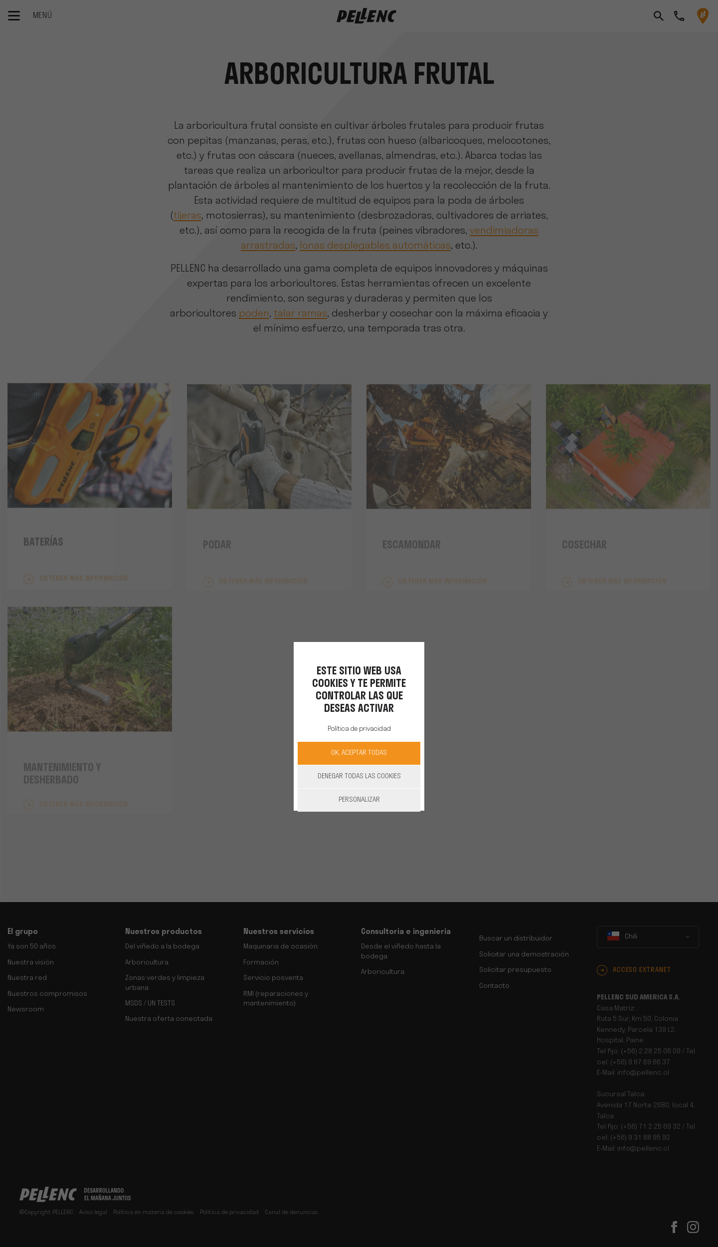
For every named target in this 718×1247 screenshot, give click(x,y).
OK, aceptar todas (359, 753)
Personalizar (359, 800)
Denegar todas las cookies (359, 776)
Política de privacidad (359, 729)
